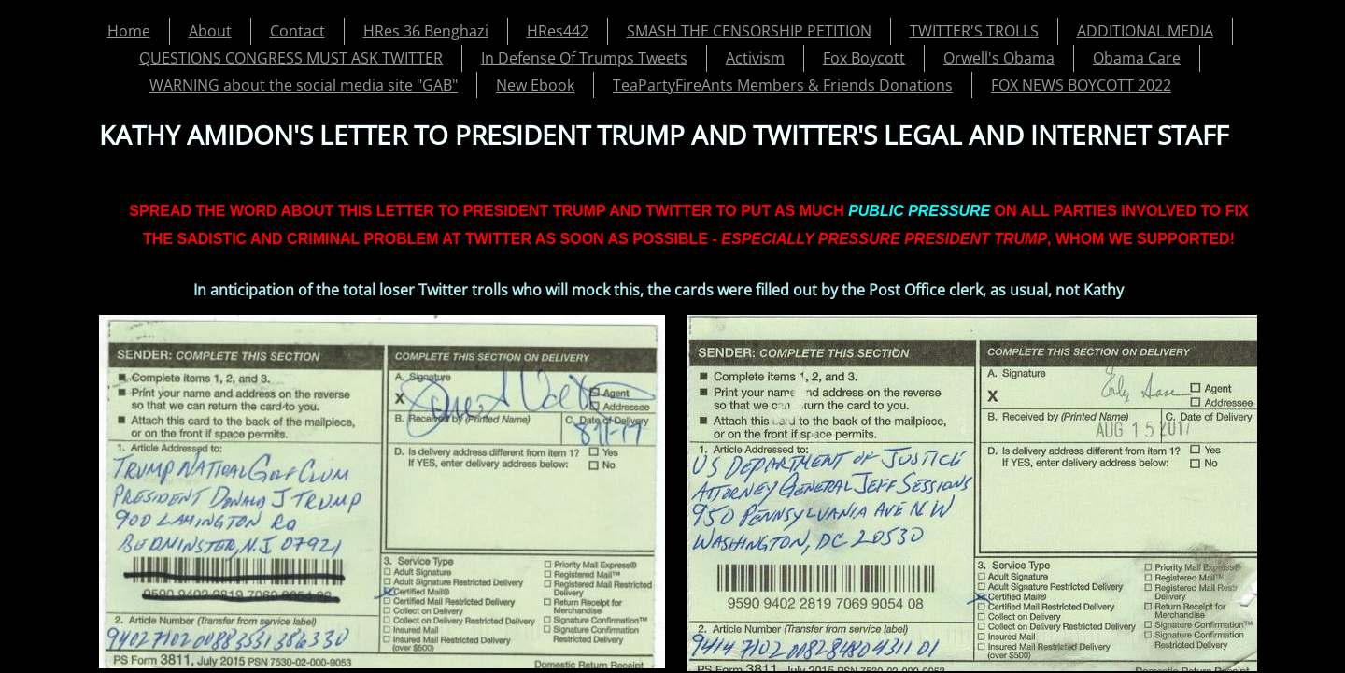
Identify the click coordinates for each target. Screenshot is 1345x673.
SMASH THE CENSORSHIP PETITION (749, 31)
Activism (755, 58)
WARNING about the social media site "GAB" (303, 85)
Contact (297, 31)
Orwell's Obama (999, 58)
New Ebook (535, 85)
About (210, 31)
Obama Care (1137, 58)
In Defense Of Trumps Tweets (584, 58)
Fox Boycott (864, 58)
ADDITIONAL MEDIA (1145, 31)
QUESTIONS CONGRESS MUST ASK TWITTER (291, 58)
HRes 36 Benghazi (425, 31)
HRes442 (557, 31)
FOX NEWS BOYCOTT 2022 (1081, 85)
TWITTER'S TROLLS (974, 31)
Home (128, 31)
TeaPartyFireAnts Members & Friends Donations (783, 85)
